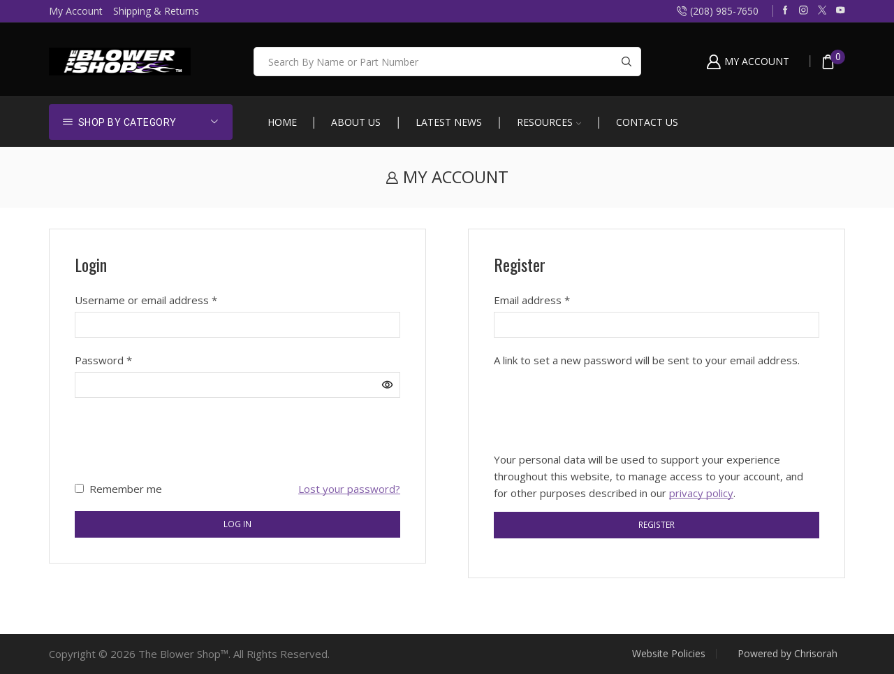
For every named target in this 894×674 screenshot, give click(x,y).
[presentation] (181, 439)
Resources (549, 122)
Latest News (449, 122)
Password (103, 359)
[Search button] (626, 62)
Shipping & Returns (156, 10)
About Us (356, 122)
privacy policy (701, 493)
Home (282, 122)
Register (656, 524)
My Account (76, 10)
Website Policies (668, 654)
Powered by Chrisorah (787, 654)
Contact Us (647, 122)
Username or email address (146, 299)
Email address (532, 299)
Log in (237, 523)
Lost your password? (349, 489)
